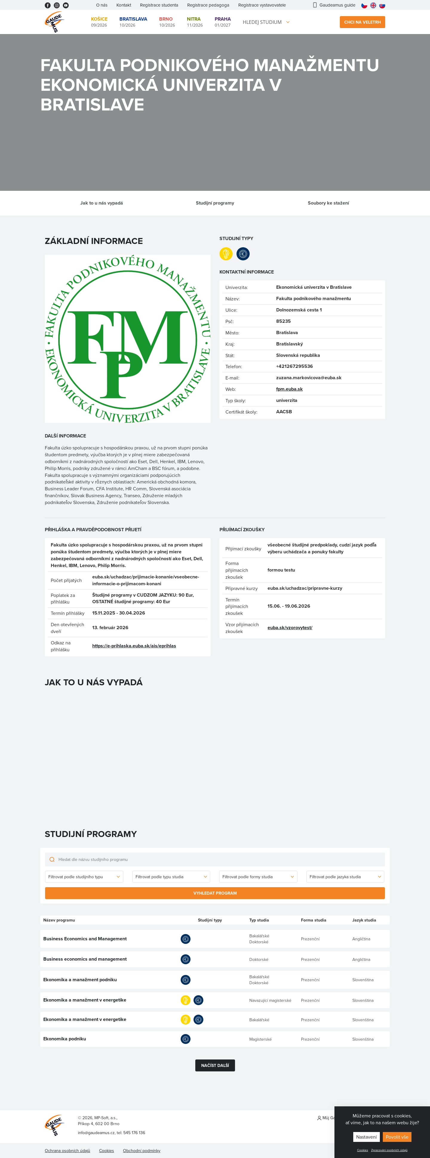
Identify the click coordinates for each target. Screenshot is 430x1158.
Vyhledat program (215, 893)
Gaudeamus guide (334, 5)
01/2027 (223, 22)
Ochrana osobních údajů (67, 1151)
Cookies (362, 1150)
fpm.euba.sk (289, 389)
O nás (102, 5)
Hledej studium (262, 22)
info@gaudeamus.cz (96, 1133)
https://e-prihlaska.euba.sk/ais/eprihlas (134, 645)
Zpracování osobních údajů (389, 1150)
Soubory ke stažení (328, 202)
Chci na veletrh (362, 22)
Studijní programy (215, 202)
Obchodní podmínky (141, 1151)
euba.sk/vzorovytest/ (290, 627)
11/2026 (195, 22)
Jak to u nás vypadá (101, 202)
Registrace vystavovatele (262, 5)
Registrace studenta (159, 5)
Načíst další (215, 1065)
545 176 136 (134, 1133)
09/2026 (99, 22)
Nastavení (366, 1137)
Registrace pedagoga (208, 5)
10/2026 (133, 22)
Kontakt (123, 5)
